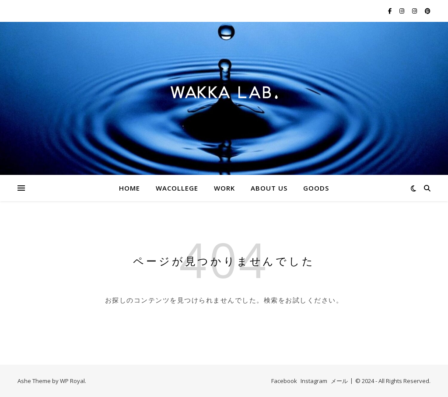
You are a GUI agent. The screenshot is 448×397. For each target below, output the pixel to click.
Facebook (284, 381)
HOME (129, 188)
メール (339, 381)
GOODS (316, 188)
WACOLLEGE (177, 188)
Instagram (314, 381)
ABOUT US (269, 188)
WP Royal (72, 381)
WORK (224, 188)
